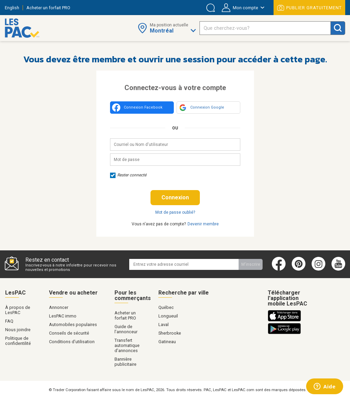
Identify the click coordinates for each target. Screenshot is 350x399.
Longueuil (168, 316)
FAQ (9, 321)
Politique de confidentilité (18, 341)
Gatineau (167, 341)
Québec (166, 307)
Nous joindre (18, 329)
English (12, 7)
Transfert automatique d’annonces (127, 345)
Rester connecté (128, 175)
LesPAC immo (62, 316)
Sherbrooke (169, 333)
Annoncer (58, 307)
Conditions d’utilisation (72, 341)
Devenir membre (203, 224)
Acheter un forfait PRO (48, 7)
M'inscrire (250, 264)
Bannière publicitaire (125, 362)
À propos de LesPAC (17, 310)
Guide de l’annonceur (125, 329)
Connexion (175, 197)
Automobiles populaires (73, 324)
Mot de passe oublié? (175, 212)
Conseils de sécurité (69, 333)
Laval (163, 324)
